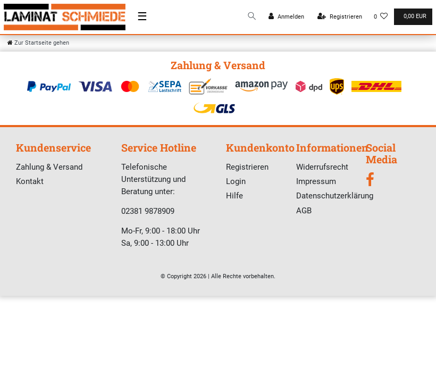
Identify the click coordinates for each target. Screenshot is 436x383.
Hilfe (234, 196)
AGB (304, 210)
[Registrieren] (340, 17)
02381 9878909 (147, 211)
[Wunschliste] (381, 17)
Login (236, 181)
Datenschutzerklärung (334, 196)
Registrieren (247, 167)
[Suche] (252, 17)
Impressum (316, 181)
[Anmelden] (286, 17)
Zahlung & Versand (49, 167)
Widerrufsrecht (322, 167)
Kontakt (30, 181)
